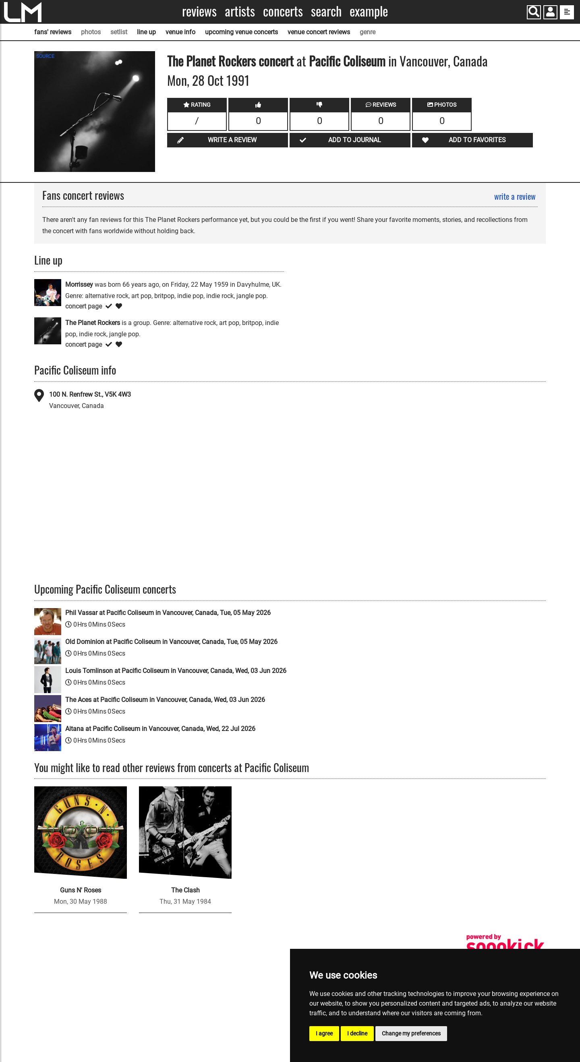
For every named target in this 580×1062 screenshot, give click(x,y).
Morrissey (79, 284)
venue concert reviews (319, 32)
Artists (240, 11)
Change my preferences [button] (411, 1033)
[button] (550, 13)
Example (369, 11)
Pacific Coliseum (347, 60)
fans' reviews (52, 32)
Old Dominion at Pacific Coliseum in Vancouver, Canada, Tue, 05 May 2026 (171, 642)
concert (275, 60)
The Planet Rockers (211, 60)
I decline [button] (357, 1033)
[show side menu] (567, 12)
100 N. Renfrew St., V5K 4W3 (90, 394)
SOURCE (45, 56)
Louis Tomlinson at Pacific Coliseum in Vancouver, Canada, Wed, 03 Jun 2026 (175, 671)
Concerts (283, 11)
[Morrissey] (47, 292)
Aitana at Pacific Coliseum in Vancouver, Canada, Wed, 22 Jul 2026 (160, 729)
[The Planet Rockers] (47, 330)
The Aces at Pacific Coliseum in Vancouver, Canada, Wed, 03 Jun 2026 (165, 700)
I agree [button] (324, 1033)
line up (146, 32)
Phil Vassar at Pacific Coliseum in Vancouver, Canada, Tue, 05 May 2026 (168, 613)
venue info (180, 32)
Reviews (199, 11)
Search (326, 11)
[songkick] (505, 947)
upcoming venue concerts (241, 32)
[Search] (534, 12)
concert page (83, 306)
